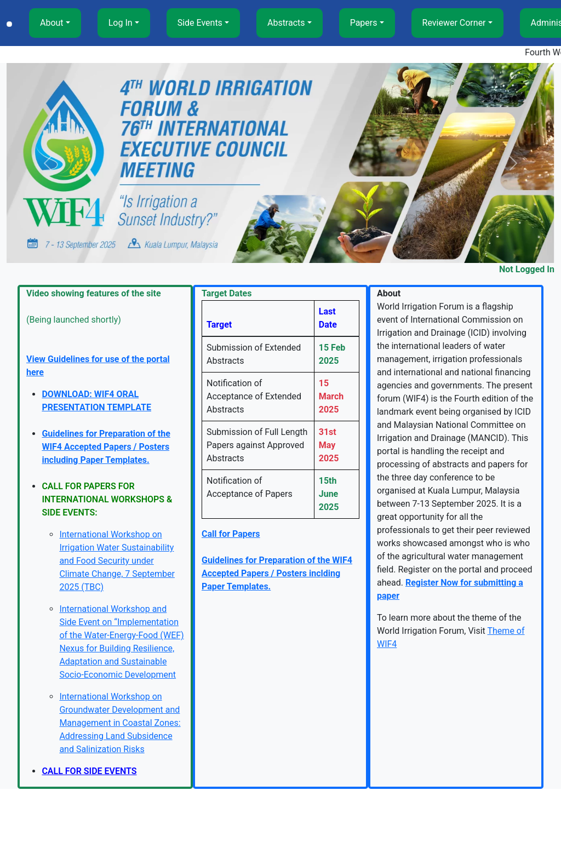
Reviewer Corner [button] (454, 23)
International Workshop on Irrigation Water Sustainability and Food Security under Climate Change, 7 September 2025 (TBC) (117, 560)
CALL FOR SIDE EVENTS (89, 771)
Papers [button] (363, 23)
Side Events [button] (200, 23)
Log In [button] (120, 23)
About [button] (52, 23)
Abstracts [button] (286, 23)
